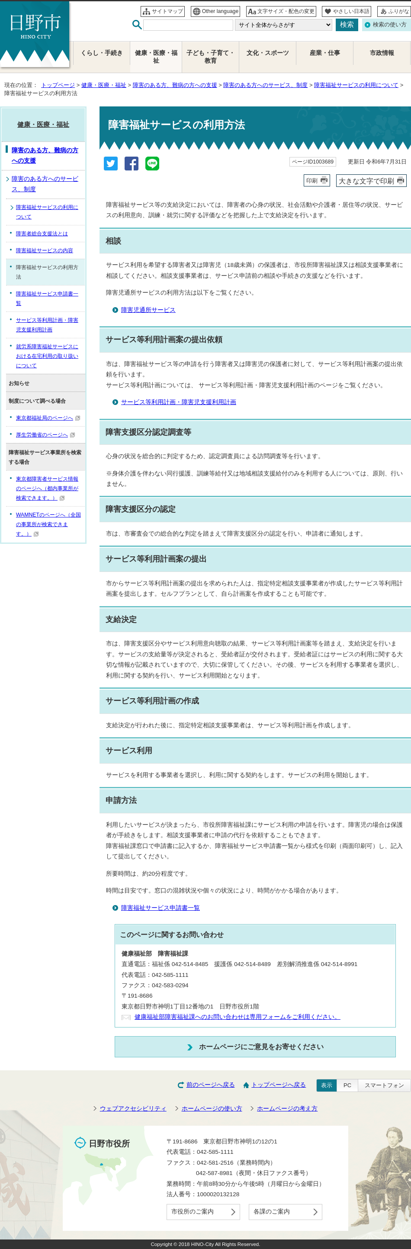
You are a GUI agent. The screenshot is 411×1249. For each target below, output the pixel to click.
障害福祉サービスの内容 (44, 250)
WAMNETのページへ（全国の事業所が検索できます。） (48, 524)
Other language (220, 11)
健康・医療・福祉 (103, 85)
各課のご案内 (272, 1211)
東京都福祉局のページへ (48, 418)
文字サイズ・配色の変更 (286, 11)
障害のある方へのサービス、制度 (265, 85)
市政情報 (382, 53)
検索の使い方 (390, 24)
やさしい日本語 (351, 11)
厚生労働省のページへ (45, 435)
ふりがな (399, 11)
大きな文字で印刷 (366, 181)
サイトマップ (167, 11)
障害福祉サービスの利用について (356, 85)
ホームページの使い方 (212, 1108)
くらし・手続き (101, 53)
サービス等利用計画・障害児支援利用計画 (178, 402)
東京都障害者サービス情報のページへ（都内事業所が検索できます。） (47, 488)
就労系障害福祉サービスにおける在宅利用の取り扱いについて (47, 356)
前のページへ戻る (210, 1085)
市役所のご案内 (192, 1211)
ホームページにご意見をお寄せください (261, 1046)
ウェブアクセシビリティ (133, 1108)
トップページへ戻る (278, 1085)
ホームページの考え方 (287, 1108)
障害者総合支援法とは (42, 234)
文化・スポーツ (268, 53)
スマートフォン (384, 1085)
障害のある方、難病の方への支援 (175, 85)
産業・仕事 (325, 53)
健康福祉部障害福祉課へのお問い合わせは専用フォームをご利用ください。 (237, 1017)
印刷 (312, 180)
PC (347, 1085)
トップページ (58, 85)
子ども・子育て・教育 (210, 57)
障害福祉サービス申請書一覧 (160, 908)
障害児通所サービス (148, 310)
